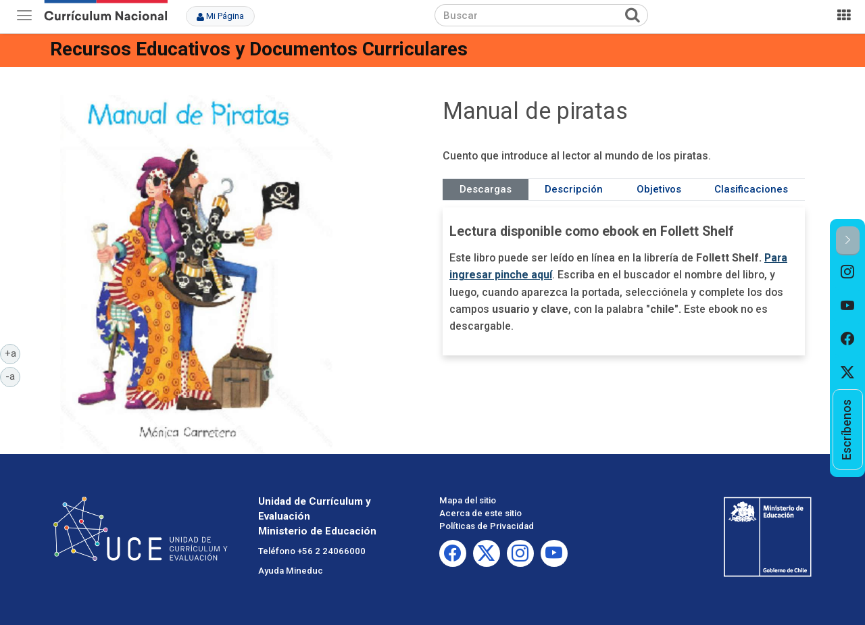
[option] (848, 272)
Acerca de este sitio (480, 513)
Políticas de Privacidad (486, 526)
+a (13, 352)
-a (12, 375)
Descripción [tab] (574, 189)
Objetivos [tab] (659, 189)
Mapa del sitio (467, 500)
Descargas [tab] (486, 189)
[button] (848, 240)
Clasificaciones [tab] (751, 189)
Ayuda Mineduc (290, 571)
